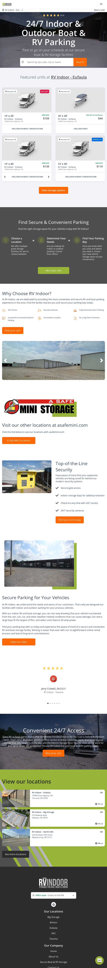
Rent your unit (53, 270)
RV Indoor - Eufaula (69, 77)
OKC (53, 933)
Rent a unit (99, 10)
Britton (53, 922)
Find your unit (12, 330)
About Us (53, 956)
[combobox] (53, 895)
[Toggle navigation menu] (102, 4)
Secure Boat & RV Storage (53, 962)
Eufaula (53, 927)
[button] (45, 377)
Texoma (53, 938)
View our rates (19, 641)
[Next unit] (48, 177)
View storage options (53, 190)
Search (80, 62)
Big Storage (53, 917)
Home (53, 951)
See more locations (15, 854)
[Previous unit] (5, 177)
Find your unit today (70, 519)
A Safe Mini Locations (18, 440)
